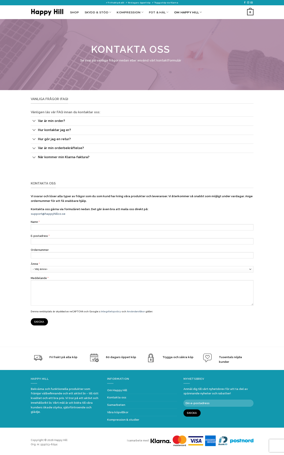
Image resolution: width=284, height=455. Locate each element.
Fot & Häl (159, 12)
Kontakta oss (116, 397)
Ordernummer (142, 254)
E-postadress (142, 240)
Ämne (142, 267)
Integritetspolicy (111, 311)
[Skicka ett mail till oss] (251, 2)
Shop (74, 12)
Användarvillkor (136, 311)
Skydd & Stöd (98, 12)
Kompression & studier (123, 419)
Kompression (130, 12)
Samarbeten (116, 404)
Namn (142, 226)
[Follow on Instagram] (248, 2)
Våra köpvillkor (117, 412)
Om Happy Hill (188, 12)
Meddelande (142, 292)
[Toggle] (34, 121)
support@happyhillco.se (48, 213)
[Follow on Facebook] (245, 2)
